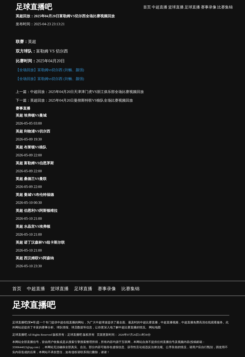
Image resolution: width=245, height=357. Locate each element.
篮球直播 (176, 7)
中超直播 (159, 7)
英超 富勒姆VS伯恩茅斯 (35, 163)
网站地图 (155, 327)
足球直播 (192, 7)
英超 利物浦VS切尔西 (33, 131)
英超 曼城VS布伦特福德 (35, 195)
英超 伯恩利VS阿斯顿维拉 (37, 210)
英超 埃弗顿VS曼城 (31, 115)
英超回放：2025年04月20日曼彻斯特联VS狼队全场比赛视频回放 (81, 100)
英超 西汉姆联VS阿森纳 (35, 258)
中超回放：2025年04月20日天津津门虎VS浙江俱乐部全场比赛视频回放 (87, 92)
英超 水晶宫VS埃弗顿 (33, 226)
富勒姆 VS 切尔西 (52, 51)
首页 (147, 7)
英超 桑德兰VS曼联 (31, 179)
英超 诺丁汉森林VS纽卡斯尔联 (40, 242)
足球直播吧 (34, 7)
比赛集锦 (225, 7)
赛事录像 (208, 7)
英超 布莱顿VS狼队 (31, 147)
